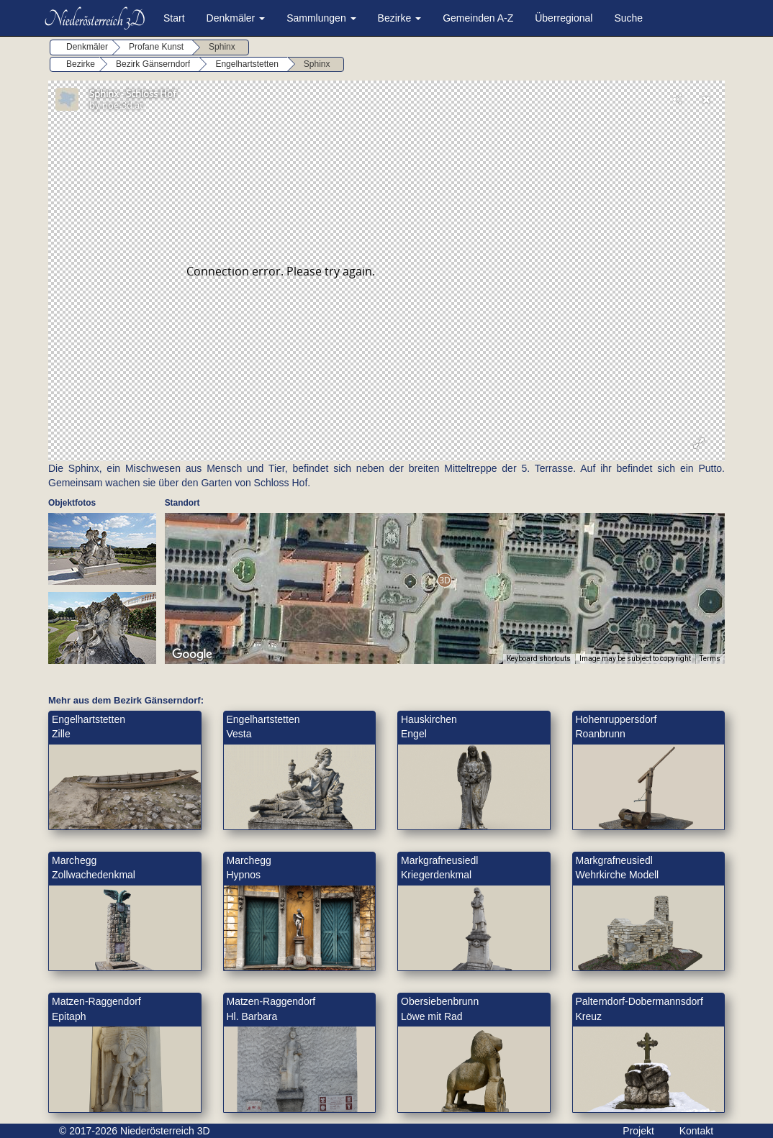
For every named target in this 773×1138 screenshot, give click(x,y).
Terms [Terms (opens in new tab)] (710, 659)
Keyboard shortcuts (539, 659)
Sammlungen (321, 18)
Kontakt (696, 1131)
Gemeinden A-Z (478, 18)
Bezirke (400, 18)
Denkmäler (236, 18)
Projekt (638, 1131)
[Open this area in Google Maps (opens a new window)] (192, 654)
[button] (444, 580)
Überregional (563, 18)
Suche (628, 18)
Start (174, 18)
